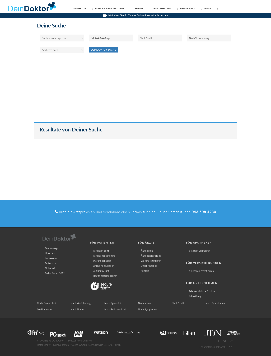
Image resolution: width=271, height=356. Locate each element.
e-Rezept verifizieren (199, 250)
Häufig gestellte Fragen (105, 275)
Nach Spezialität (113, 303)
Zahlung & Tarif (101, 270)
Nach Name (144, 303)
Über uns (50, 253)
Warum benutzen (102, 260)
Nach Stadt (178, 303)
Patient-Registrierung (104, 255)
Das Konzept (51, 248)
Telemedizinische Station (202, 291)
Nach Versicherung (81, 303)
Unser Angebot (149, 265)
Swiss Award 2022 (55, 273)
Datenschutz (51, 263)
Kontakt (145, 270)
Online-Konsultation (103, 265)
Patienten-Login (101, 250)
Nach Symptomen (215, 303)
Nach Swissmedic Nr (115, 309)
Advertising (195, 296)
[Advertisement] (135, 89)
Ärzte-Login (147, 250)
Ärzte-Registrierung (151, 255)
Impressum (51, 258)
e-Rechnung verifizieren (201, 270)
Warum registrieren (151, 260)
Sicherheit (50, 268)
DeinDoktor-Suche (103, 49)
